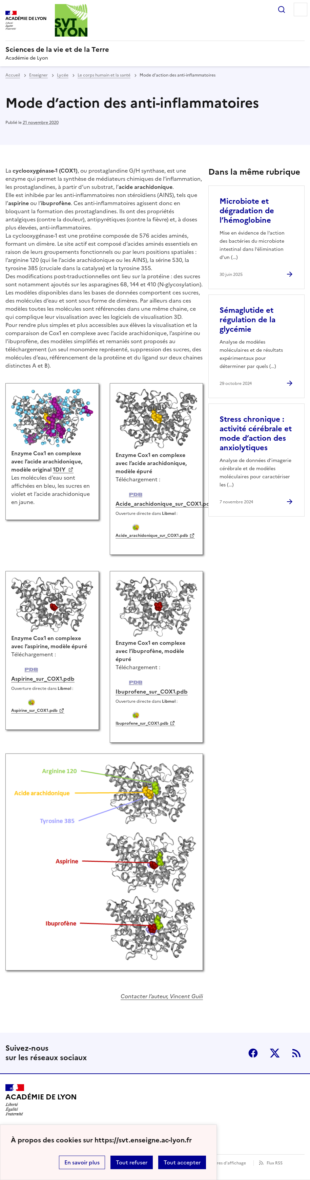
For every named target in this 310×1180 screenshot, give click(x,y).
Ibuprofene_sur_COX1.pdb (142, 723)
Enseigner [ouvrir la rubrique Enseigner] (38, 75)
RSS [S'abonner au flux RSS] (296, 1053)
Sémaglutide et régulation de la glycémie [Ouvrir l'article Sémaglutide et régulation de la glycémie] (247, 320)
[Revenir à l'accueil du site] (41, 1099)
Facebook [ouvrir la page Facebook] (253, 1053)
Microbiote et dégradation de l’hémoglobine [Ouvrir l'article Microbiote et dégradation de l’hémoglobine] (247, 211)
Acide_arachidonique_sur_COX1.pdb (152, 535)
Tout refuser (131, 1162)
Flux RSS (275, 1163)
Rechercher (281, 9)
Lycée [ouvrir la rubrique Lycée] (62, 75)
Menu (300, 9)
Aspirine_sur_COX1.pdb (34, 710)
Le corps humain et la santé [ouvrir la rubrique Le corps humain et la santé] (104, 75)
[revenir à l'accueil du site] (155, 49)
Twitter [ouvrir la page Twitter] (275, 1053)
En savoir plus (82, 1162)
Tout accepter (182, 1162)
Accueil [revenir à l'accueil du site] (12, 75)
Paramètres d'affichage (223, 1163)
